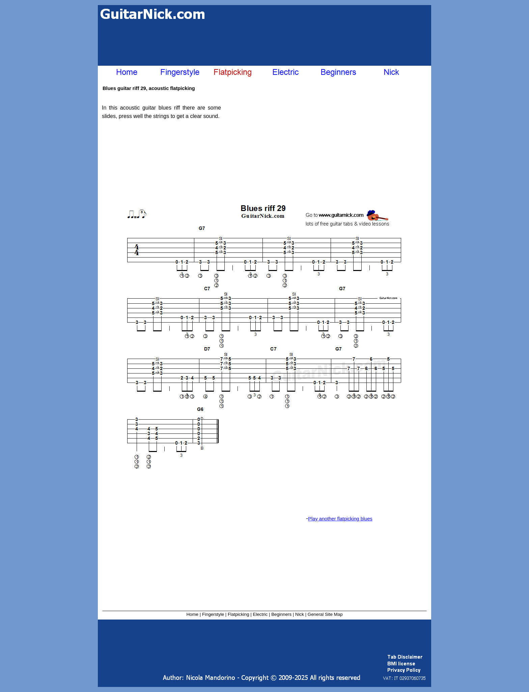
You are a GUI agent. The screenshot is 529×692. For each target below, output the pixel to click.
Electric (260, 614)
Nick (299, 614)
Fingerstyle (213, 614)
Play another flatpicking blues (340, 518)
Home (192, 614)
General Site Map (325, 614)
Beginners (281, 614)
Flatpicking (238, 614)
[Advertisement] (267, 43)
